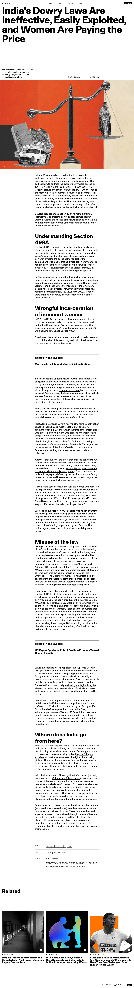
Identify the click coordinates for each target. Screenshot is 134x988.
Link (69, 846)
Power (50, 3)
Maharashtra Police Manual (66, 778)
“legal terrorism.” (70, 564)
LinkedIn (59, 846)
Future (70, 3)
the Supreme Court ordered (73, 594)
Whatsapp (50, 846)
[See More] (69, 853)
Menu (129, 3)
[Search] (125, 3)
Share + (128, 77)
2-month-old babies (69, 390)
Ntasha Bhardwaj (74, 77)
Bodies (60, 3)
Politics (57, 853)
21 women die (50, 175)
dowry (64, 853)
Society (81, 3)
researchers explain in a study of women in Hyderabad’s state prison (66, 470)
